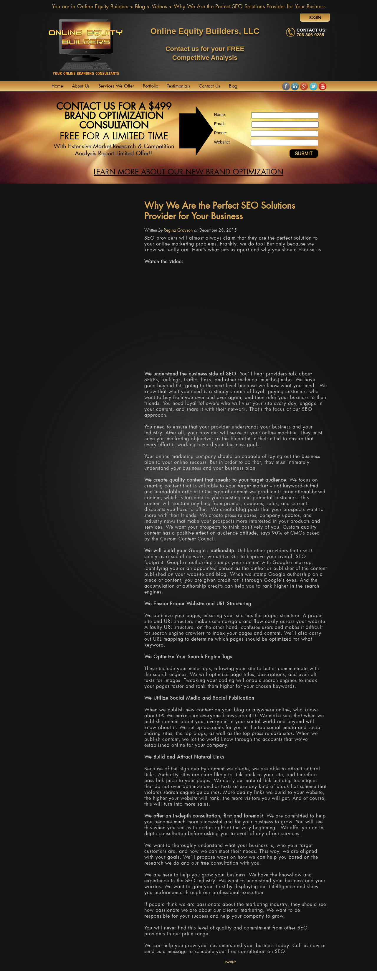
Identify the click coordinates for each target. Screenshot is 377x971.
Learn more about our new (188, 172)
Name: (220, 114)
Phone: (220, 133)
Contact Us (209, 86)
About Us (81, 86)
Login (315, 17)
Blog (140, 7)
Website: (222, 142)
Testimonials (178, 86)
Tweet (230, 962)
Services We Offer (116, 86)
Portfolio (150, 86)
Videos (159, 7)
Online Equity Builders (102, 7)
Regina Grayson (178, 230)
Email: (219, 123)
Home (57, 86)
